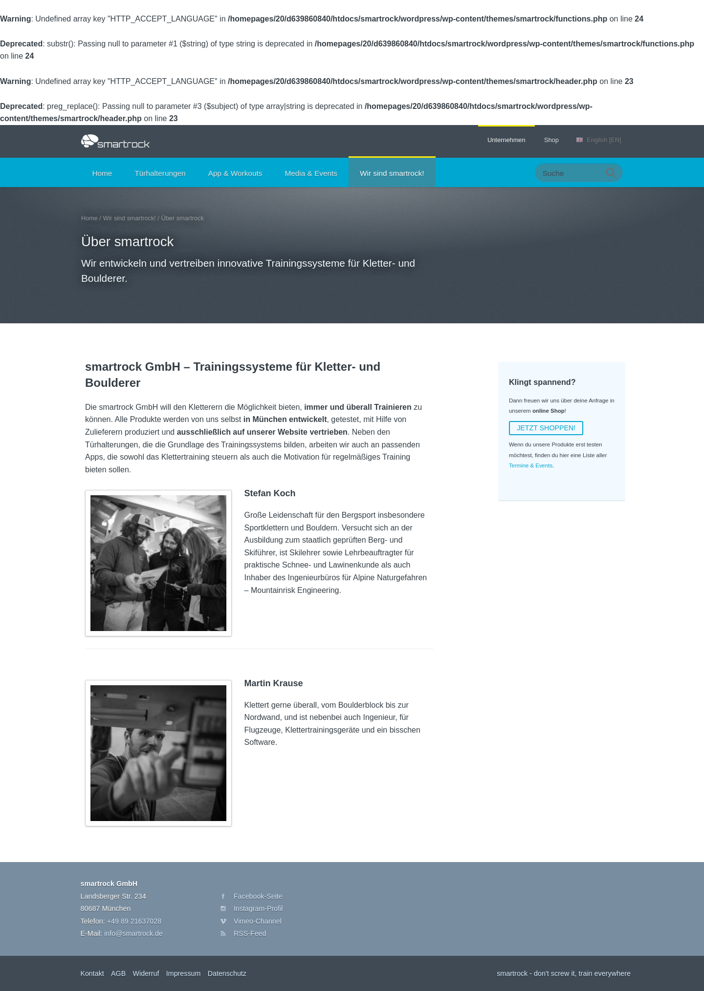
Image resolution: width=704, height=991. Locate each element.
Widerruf (146, 973)
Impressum (184, 973)
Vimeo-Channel (258, 921)
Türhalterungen (159, 173)
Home (102, 173)
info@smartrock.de (133, 933)
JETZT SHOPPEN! (546, 428)
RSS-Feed (250, 933)
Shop (551, 140)
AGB (118, 973)
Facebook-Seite (258, 896)
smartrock (115, 141)
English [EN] (604, 140)
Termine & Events (531, 465)
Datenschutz (228, 973)
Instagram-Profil (259, 908)
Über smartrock (128, 241)
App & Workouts (235, 173)
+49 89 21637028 (134, 921)
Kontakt (92, 973)
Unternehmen (506, 140)
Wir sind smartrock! (392, 173)
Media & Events (311, 173)
